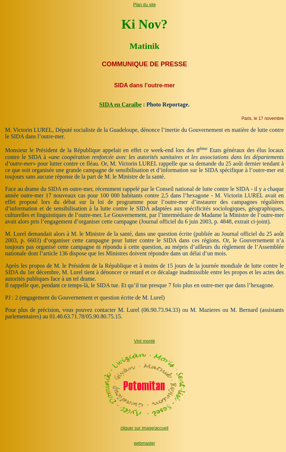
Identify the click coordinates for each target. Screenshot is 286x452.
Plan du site (144, 4)
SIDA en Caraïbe (120, 104)
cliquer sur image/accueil (144, 428)
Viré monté (144, 341)
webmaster (144, 443)
